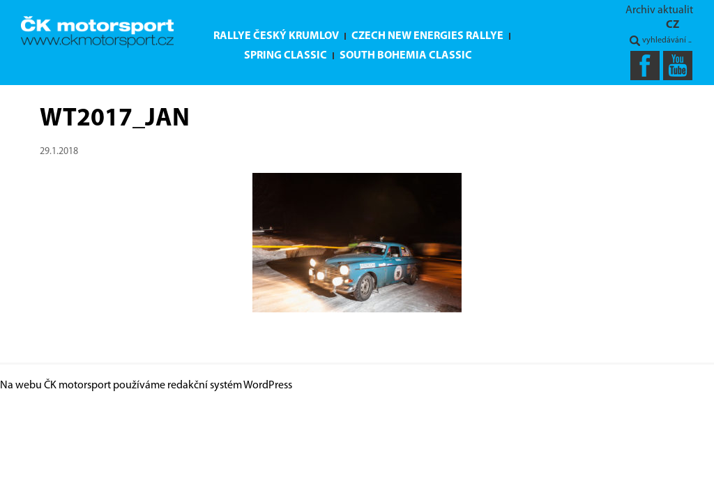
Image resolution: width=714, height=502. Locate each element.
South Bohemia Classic (406, 55)
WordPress (267, 385)
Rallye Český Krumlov (276, 36)
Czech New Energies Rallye (427, 36)
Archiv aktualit (659, 10)
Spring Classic (285, 55)
